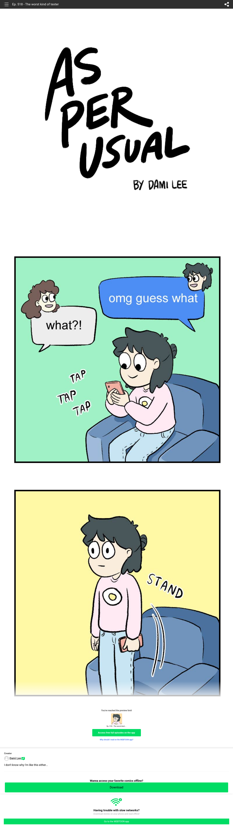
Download (116, 787)
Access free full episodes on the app (116, 732)
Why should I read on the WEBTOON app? (116, 740)
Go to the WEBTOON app (116, 821)
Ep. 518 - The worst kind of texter (35, 4)
